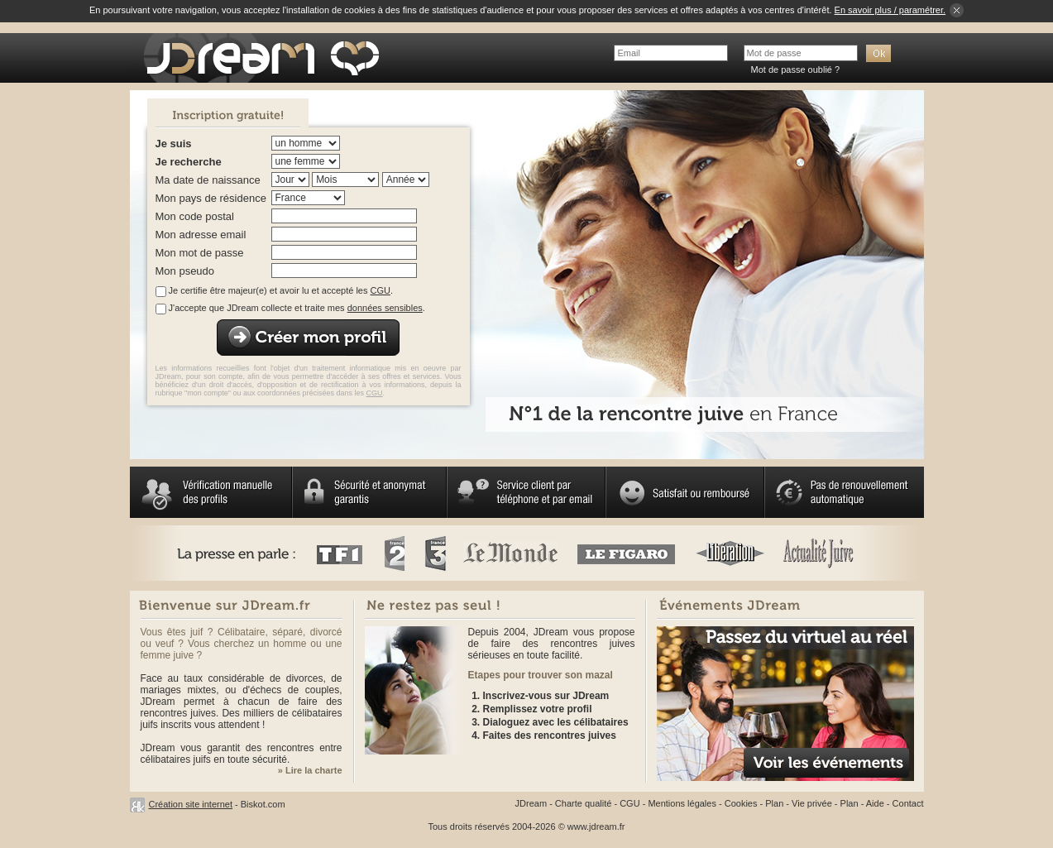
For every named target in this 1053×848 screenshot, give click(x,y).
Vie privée (812, 803)
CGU (380, 290)
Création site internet (191, 804)
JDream (531, 803)
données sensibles (385, 308)
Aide (875, 803)
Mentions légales (682, 803)
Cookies (741, 803)
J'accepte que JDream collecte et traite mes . (297, 308)
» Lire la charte (310, 770)
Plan (774, 803)
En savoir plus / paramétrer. (890, 10)
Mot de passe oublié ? (795, 69)
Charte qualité (583, 803)
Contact (908, 803)
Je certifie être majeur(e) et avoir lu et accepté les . (281, 290)
